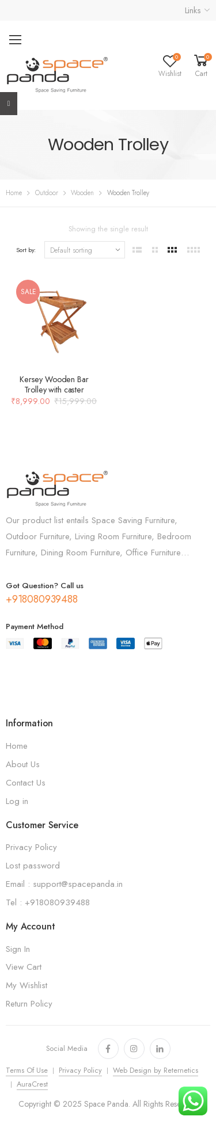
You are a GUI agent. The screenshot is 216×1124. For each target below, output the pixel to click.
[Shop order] (84, 249)
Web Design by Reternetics (155, 1070)
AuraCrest (32, 1084)
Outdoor (46, 192)
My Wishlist (26, 985)
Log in (17, 801)
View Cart (23, 967)
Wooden (82, 192)
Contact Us (26, 782)
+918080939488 (42, 599)
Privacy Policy (31, 847)
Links (193, 10)
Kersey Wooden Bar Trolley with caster (54, 384)
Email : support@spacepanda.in (64, 884)
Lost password (33, 865)
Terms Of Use (27, 1070)
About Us (23, 764)
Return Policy (29, 1003)
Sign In (18, 949)
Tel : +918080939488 (48, 902)
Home (14, 192)
